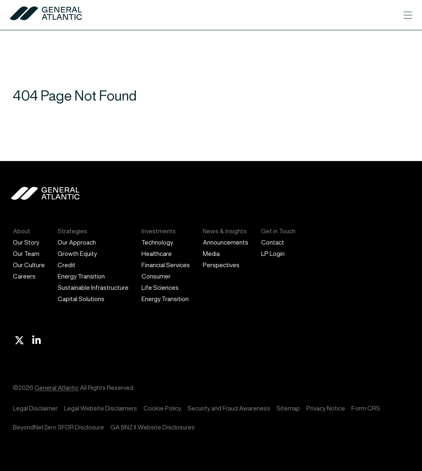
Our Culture (29, 265)
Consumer (155, 276)
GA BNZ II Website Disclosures (152, 427)
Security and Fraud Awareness (228, 408)
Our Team (26, 253)
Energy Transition (81, 276)
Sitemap (288, 408)
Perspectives (221, 265)
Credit (66, 265)
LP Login (273, 253)
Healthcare (156, 253)
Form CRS (365, 408)
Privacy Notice (325, 408)
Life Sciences (160, 287)
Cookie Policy (162, 408)
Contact (272, 242)
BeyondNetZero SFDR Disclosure (58, 427)
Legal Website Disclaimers (100, 408)
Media (211, 253)
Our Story (26, 242)
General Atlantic (57, 387)
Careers (24, 276)
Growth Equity (77, 253)
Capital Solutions (81, 299)
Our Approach (77, 242)
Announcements (225, 242)
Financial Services (165, 265)
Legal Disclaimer (35, 408)
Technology (157, 242)
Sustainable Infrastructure (93, 287)
